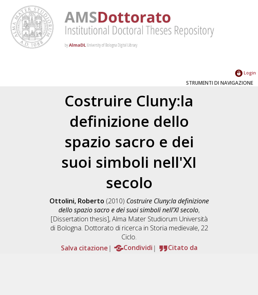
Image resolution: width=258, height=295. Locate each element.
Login (245, 73)
